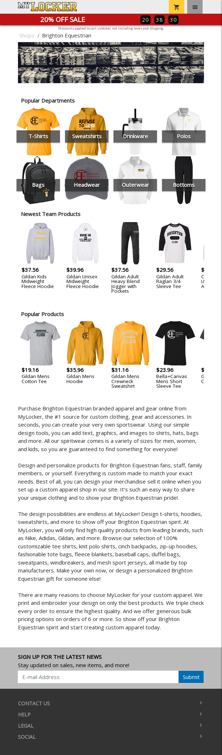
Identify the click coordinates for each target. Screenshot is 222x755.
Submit (191, 676)
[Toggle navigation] (195, 7)
